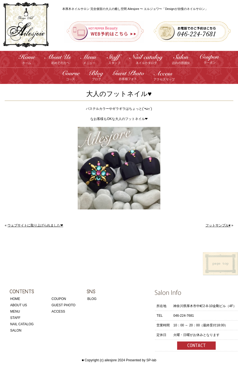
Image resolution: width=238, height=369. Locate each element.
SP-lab (151, 360)
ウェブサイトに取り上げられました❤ (35, 225)
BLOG (91, 299)
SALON (15, 330)
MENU (15, 311)
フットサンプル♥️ (218, 225)
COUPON (59, 299)
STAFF (15, 318)
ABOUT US (18, 305)
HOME (15, 299)
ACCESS (58, 311)
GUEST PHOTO (63, 305)
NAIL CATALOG (22, 324)
